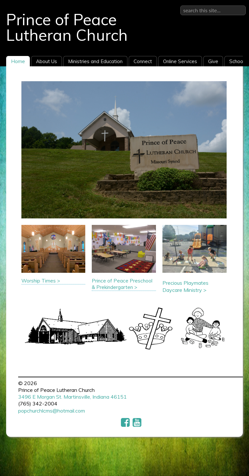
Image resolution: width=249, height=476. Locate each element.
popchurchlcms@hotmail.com (51, 410)
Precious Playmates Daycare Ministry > (185, 286)
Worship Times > (40, 281)
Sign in (238, 5)
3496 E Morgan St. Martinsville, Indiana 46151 (72, 396)
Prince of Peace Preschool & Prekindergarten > (122, 284)
